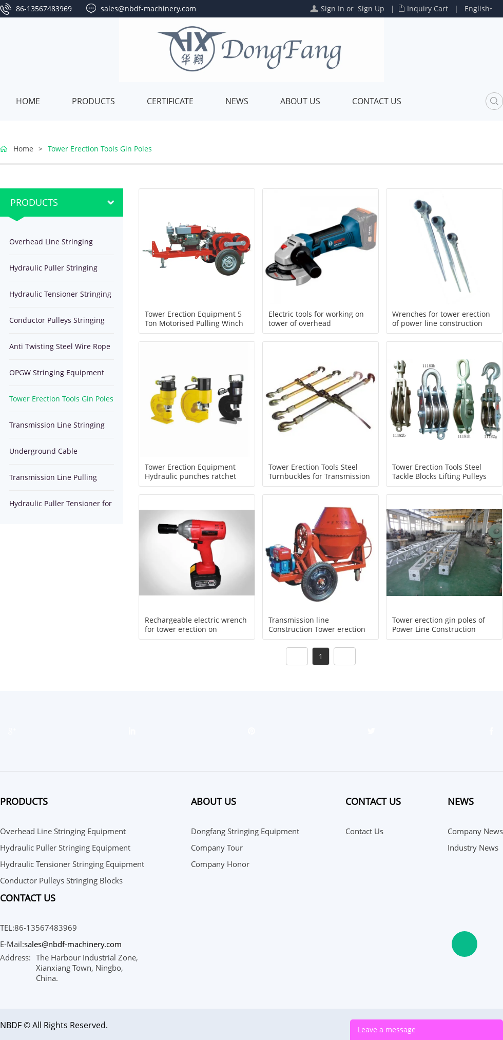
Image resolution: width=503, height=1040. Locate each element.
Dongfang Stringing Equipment (245, 831)
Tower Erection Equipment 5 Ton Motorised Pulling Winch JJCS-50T (194, 323)
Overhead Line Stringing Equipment (51, 246)
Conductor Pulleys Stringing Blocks (57, 324)
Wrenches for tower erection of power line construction (441, 319)
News (236, 101)
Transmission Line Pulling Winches (53, 481)
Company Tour (217, 847)
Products (93, 101)
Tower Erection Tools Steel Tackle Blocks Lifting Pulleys (439, 472)
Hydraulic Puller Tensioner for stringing (60, 507)
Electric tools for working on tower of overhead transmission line (316, 323)
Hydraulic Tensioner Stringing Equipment (60, 298)
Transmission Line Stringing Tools (57, 429)
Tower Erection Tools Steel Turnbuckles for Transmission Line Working (319, 476)
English (477, 8)
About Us (300, 101)
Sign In (332, 8)
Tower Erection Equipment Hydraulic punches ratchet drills (190, 476)
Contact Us (376, 101)
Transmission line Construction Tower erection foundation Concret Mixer (316, 629)
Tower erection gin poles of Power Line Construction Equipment (438, 629)
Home (28, 101)
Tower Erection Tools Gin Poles (100, 148)
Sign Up (371, 8)
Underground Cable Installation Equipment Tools (58, 455)
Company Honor (220, 864)
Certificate (170, 101)
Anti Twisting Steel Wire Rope (59, 346)
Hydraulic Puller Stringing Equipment (53, 272)
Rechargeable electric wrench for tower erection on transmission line (196, 629)
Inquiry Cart (427, 8)
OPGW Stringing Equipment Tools (56, 377)
